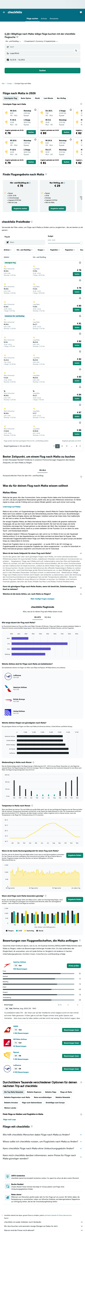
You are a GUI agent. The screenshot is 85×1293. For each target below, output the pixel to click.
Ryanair (16, 1052)
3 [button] (66, 446)
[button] (3, 12)
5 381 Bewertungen (20, 1059)
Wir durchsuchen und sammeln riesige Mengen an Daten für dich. (43, 1226)
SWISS (15, 1026)
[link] (20, 208)
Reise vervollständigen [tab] (43, 1097)
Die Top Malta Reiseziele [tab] (13, 1092)
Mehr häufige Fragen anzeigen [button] (42, 599)
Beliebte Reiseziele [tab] (63, 1097)
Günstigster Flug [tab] (10, 98)
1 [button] (57, 446)
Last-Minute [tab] (48, 98)
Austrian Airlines (19, 962)
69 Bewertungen (19, 1046)
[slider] (81, 243)
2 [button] (62, 446)
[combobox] (13, 41)
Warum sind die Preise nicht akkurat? (43, 1230)
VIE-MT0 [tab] (37, 617)
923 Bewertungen (20, 969)
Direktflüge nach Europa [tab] (55, 1103)
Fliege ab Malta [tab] (66, 1092)
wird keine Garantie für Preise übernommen (58, 1215)
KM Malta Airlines (20, 1039)
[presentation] (17, 37)
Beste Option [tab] (26, 98)
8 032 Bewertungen (21, 1072)
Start (3, 83)
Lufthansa (17, 1065)
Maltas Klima (10, 492)
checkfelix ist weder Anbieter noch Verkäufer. (43, 1222)
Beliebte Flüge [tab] (50, 1092)
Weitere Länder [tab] (10, 1108)
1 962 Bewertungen (21, 1033)
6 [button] (76, 446)
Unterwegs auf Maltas (11, 507)
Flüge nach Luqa (9, 1119)
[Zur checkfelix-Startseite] (15, 12)
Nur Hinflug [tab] (61, 98)
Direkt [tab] (37, 98)
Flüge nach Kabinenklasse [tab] (32, 1103)
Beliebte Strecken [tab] (11, 1103)
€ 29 (7, 34)
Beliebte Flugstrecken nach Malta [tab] (17, 1097)
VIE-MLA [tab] (42, 470)
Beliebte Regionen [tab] (34, 1092)
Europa (9, 83)
